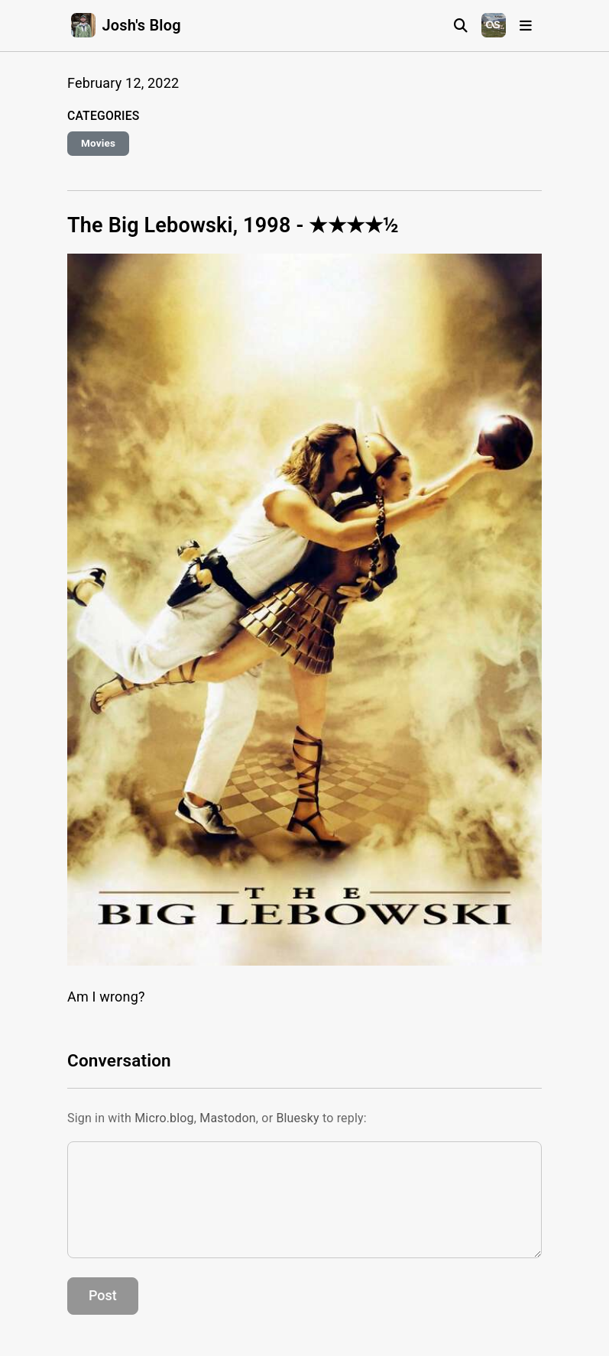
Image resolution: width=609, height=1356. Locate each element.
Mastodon (227, 1118)
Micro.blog (164, 1118)
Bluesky (297, 1118)
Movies (98, 143)
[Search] (461, 25)
